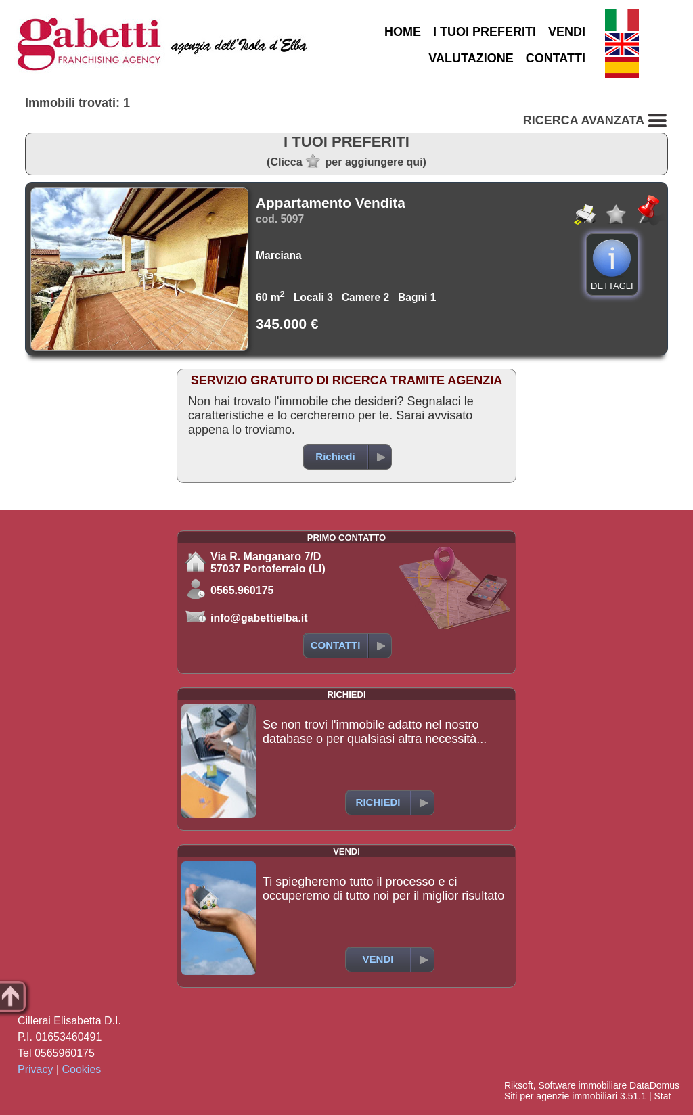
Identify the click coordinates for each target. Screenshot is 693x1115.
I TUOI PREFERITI (484, 32)
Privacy (35, 1069)
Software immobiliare (582, 1085)
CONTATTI (555, 58)
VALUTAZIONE (470, 58)
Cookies (82, 1069)
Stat (662, 1096)
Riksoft (518, 1085)
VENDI (566, 32)
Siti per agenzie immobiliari (560, 1096)
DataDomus (654, 1085)
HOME (402, 32)
